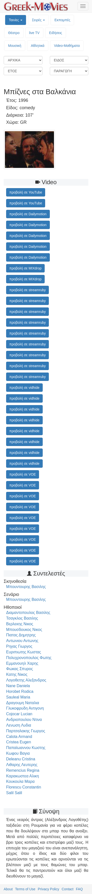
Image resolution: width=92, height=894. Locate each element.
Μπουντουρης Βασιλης (26, 587)
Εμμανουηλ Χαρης (22, 663)
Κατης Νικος (16, 674)
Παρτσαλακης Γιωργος (25, 731)
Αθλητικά (37, 46)
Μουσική (14, 46)
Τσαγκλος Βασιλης (22, 618)
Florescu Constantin (23, 787)
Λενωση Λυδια (18, 725)
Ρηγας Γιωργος (19, 646)
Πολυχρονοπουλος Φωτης (29, 658)
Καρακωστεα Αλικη (22, 776)
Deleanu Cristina (20, 759)
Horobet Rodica (19, 691)
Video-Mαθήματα (67, 46)
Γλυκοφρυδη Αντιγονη (25, 708)
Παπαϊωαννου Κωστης (25, 748)
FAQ (79, 889)
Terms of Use (25, 889)
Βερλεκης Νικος (19, 624)
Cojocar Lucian (19, 714)
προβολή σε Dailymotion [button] (28, 214)
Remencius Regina (22, 770)
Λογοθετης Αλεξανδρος (26, 680)
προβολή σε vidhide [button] (24, 388)
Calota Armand (19, 736)
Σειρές (38, 20)
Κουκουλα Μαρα (20, 781)
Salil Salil (14, 793)
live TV (34, 33)
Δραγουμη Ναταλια (22, 703)
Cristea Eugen (18, 742)
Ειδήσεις (55, 33)
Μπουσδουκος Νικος (24, 629)
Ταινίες (15, 20)
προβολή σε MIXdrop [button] (25, 268)
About (8, 889)
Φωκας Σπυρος (19, 669)
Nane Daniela (18, 686)
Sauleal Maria (18, 697)
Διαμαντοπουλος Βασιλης (28, 612)
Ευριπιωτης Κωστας (23, 652)
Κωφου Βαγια (18, 753)
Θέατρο (14, 33)
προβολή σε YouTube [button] (25, 192)
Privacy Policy (48, 889)
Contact (67, 889)
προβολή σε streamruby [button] (27, 290)
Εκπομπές (62, 20)
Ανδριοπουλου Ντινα (24, 719)
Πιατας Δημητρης (21, 635)
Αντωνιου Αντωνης (22, 641)
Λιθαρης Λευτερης (21, 765)
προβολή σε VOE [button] (22, 474)
